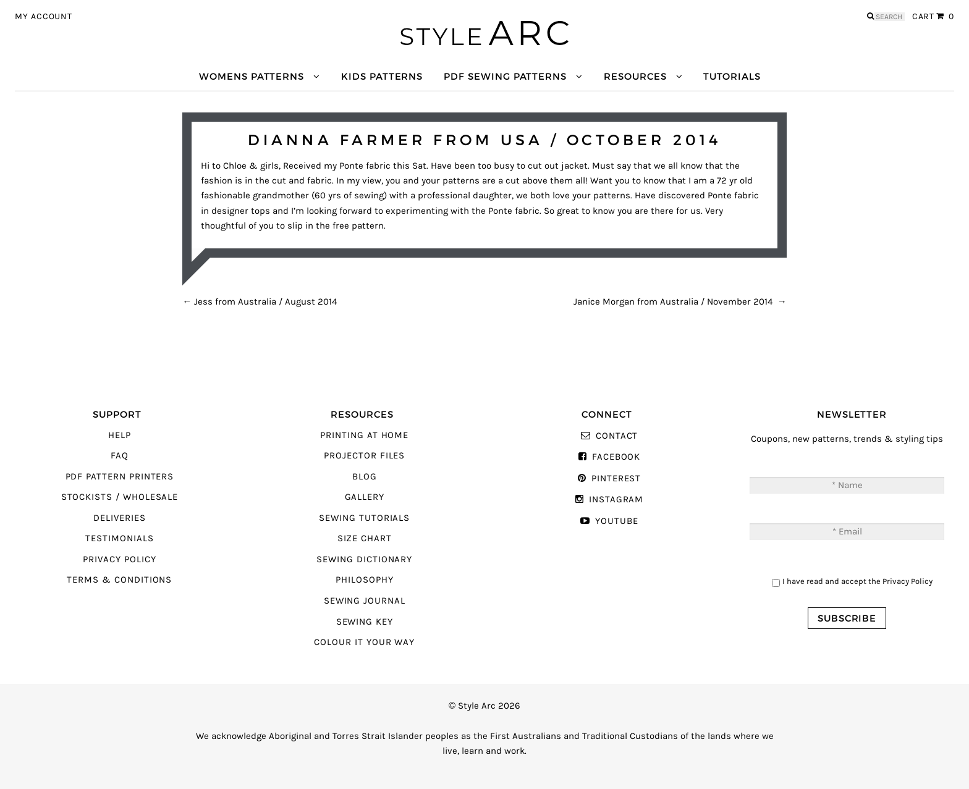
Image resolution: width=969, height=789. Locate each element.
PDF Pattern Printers (120, 476)
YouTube (616, 521)
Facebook (616, 457)
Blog (364, 476)
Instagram (616, 499)
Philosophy (364, 580)
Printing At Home (364, 435)
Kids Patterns (382, 76)
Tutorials (731, 76)
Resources (635, 76)
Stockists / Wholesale (120, 497)
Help (119, 435)
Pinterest (616, 478)
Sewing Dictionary (364, 559)
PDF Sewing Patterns (505, 76)
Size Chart (364, 538)
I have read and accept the (857, 581)
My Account (43, 17)
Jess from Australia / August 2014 (259, 302)
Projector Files (364, 455)
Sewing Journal (364, 601)
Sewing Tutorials (364, 518)
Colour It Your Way (364, 642)
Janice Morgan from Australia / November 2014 (680, 302)
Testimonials (119, 538)
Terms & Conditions (119, 580)
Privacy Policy (119, 559)
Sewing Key (364, 622)
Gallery (365, 497)
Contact (617, 436)
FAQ (120, 455)
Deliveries (119, 518)
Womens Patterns (251, 76)
